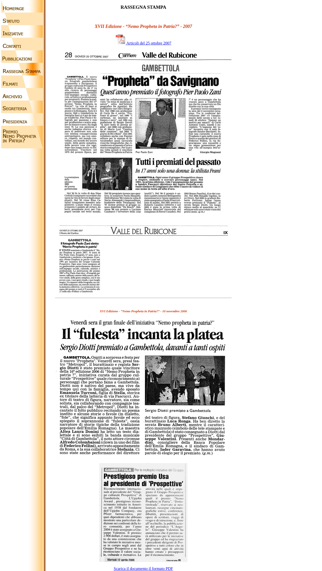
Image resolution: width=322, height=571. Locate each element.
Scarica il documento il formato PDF (143, 568)
